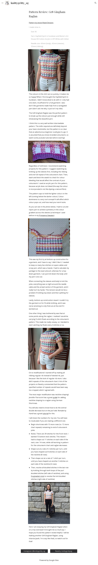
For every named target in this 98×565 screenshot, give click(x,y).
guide (55, 397)
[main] (49, 14)
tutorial (45, 413)
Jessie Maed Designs (45, 23)
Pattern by (33, 23)
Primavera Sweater (46, 215)
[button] (2, 3)
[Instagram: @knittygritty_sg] (34, 551)
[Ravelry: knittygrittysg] (63, 551)
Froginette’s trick (37, 476)
